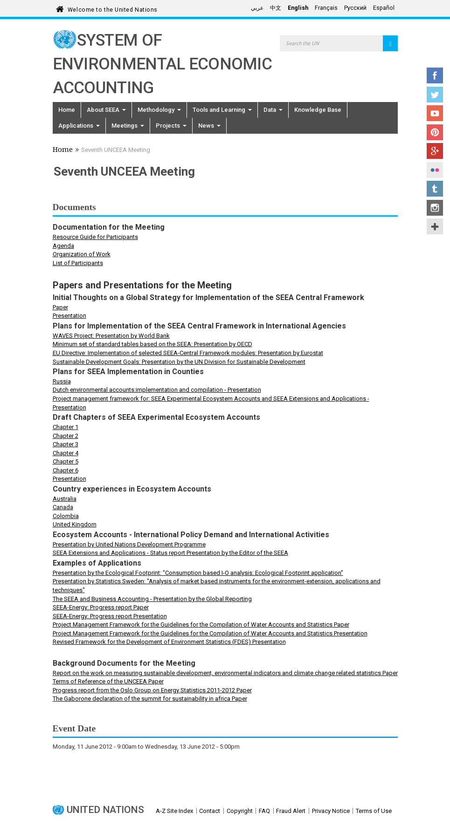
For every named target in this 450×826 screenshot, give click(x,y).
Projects (171, 125)
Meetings (127, 125)
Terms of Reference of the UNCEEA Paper (108, 681)
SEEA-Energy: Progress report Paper (101, 607)
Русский (355, 8)
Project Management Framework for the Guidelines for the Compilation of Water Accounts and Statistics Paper (201, 624)
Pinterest (435, 132)
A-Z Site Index (174, 811)
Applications (79, 125)
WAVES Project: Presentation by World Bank (111, 335)
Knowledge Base (317, 109)
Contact (209, 811)
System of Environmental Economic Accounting (162, 64)
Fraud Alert (290, 811)
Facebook (435, 75)
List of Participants (78, 262)
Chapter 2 (65, 435)
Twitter (435, 94)
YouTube (435, 113)
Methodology (159, 109)
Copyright (240, 811)
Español (384, 8)
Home (66, 109)
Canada (63, 507)
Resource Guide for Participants (95, 236)
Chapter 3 (65, 444)
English (298, 8)
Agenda (63, 245)
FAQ (264, 811)
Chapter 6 (65, 470)
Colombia (66, 515)
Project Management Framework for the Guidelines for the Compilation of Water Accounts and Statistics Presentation (210, 633)
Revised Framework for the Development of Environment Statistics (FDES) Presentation (169, 641)
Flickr (435, 170)
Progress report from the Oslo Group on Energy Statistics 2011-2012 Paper (152, 690)
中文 (275, 8)
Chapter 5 (65, 461)
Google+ (435, 151)
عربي (257, 8)
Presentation (69, 315)
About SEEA (106, 109)
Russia (62, 381)
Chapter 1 (65, 426)
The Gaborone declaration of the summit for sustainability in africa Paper (150, 698)
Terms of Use (374, 811)
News (209, 125)
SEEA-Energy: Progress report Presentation (110, 616)
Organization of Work (82, 254)
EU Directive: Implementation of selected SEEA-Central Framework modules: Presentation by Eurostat (188, 352)
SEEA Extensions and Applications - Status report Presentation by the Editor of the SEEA (170, 552)
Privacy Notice (331, 811)
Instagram (435, 208)
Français (326, 8)
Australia (64, 498)
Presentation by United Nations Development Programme (129, 544)
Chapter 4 (65, 453)
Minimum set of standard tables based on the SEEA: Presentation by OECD (152, 344)
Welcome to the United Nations (113, 8)
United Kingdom (75, 524)
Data (273, 109)
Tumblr (435, 189)
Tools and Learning (222, 109)
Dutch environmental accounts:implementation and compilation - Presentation (157, 389)
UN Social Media (435, 226)
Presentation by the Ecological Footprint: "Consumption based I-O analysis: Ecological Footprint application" (198, 572)
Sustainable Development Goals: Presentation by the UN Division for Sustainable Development (179, 361)
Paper (60, 307)
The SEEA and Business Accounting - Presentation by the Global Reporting (152, 598)
